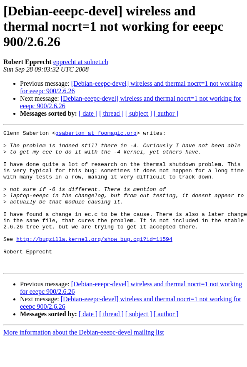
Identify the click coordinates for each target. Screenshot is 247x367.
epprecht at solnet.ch (80, 61)
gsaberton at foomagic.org (96, 134)
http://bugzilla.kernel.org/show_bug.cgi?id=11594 (94, 261)
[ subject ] (138, 113)
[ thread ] (111, 113)
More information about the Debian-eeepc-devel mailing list (83, 359)
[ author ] (166, 113)
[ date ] (88, 113)
